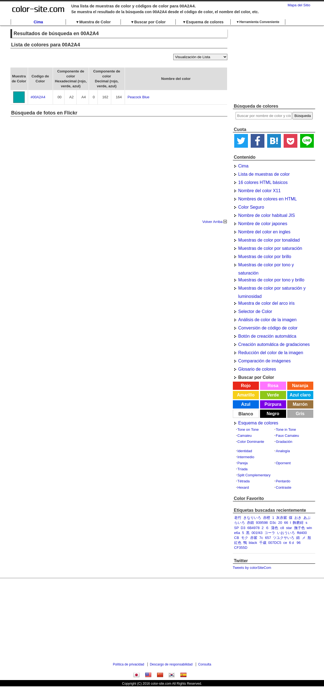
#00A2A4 (38, 97)
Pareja (243, 463)
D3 (243, 528)
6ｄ (292, 543)
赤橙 (266, 518)
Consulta (204, 664)
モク (244, 538)
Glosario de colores (257, 369)
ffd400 (302, 533)
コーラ (269, 533)
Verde (273, 395)
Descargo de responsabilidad (171, 664)
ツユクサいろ (283, 538)
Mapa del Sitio (299, 5)
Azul (245, 404)
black (253, 543)
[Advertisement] (274, 64)
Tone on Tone (248, 429)
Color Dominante (251, 442)
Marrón (300, 404)
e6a (237, 533)
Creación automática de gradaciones (274, 344)
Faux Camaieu (287, 436)
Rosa (272, 385)
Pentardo (283, 481)
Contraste (283, 487)
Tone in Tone (286, 429)
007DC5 (274, 543)
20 (280, 523)
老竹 (237, 518)
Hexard (243, 487)
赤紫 (253, 538)
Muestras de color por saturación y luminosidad (272, 289)
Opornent (283, 463)
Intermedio (246, 457)
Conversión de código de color (268, 328)
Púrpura (272, 404)
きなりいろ (252, 518)
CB (236, 538)
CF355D (240, 548)
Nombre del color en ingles (264, 232)
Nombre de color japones (262, 223)
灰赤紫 (281, 518)
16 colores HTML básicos (263, 182)
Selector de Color (255, 311)
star (289, 528)
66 (286, 523)
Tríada (243, 469)
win (309, 528)
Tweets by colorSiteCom (252, 568)
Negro (273, 413)
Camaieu (245, 436)
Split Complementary (254, 475)
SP (236, 528)
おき (297, 518)
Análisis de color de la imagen (267, 319)
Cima (38, 22)
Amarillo (246, 395)
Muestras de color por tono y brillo (271, 280)
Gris (300, 413)
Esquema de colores (258, 423)
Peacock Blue (139, 97)
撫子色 (299, 528)
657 (268, 538)
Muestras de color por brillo (264, 256)
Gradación (284, 442)
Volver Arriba (212, 222)
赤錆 (250, 523)
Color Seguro (251, 207)
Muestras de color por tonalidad (269, 240)
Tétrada (244, 481)
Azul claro (300, 395)
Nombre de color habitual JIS (266, 215)
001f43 (257, 533)
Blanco (245, 414)
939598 (262, 523)
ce (285, 543)
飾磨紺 (298, 523)
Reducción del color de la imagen (270, 352)
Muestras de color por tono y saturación (266, 265)
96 (298, 543)
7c (261, 538)
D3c (273, 523)
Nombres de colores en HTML (267, 199)
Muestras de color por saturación (270, 248)
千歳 (262, 543)
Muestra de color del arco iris (266, 303)
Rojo (246, 385)
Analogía (283, 451)
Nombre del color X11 (259, 190)
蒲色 (274, 528)
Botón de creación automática (267, 336)
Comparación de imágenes (264, 361)
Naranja (300, 385)
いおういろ (286, 533)
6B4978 (253, 528)
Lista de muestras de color (264, 174)
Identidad (245, 451)
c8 (282, 528)
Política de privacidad (128, 664)
